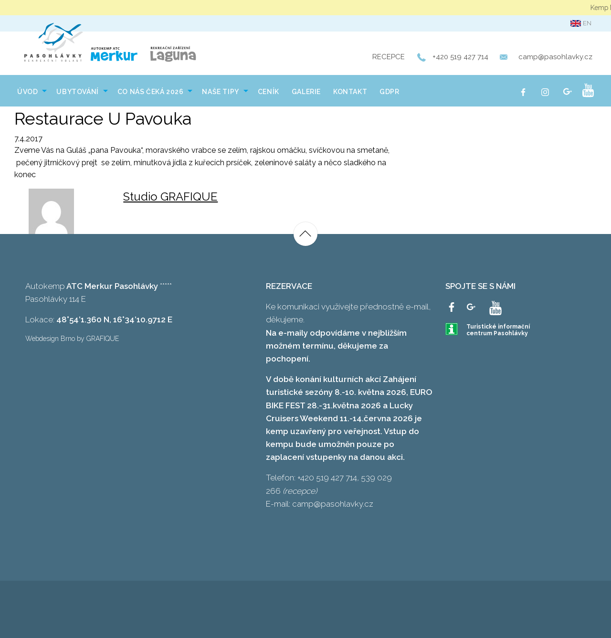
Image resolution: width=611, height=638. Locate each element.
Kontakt (350, 92)
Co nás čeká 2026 (150, 92)
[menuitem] (30, 90)
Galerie (306, 92)
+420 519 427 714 (460, 57)
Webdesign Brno (50, 338)
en (580, 23)
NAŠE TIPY (220, 92)
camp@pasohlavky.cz (555, 57)
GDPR (389, 92)
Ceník (268, 92)
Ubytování (77, 92)
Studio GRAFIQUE (170, 196)
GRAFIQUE (102, 338)
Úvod (27, 92)
